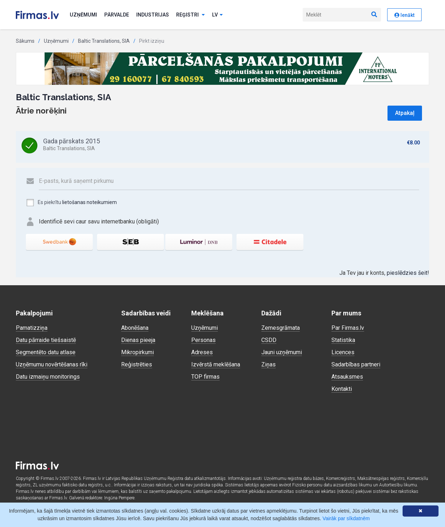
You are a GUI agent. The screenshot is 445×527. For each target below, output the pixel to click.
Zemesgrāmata (280, 327)
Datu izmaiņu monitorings (48, 376)
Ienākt (404, 15)
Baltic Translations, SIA (104, 41)
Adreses (202, 352)
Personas (203, 340)
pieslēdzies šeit (407, 272)
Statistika (343, 340)
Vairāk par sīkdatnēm (346, 518)
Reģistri (190, 15)
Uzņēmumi (83, 15)
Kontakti (341, 388)
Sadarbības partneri (355, 364)
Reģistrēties (136, 364)
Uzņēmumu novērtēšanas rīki (51, 364)
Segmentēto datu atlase (45, 352)
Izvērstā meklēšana (215, 364)
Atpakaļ (404, 113)
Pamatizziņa (31, 327)
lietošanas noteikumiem (89, 202)
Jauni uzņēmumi (281, 352)
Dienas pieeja (138, 340)
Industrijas (152, 15)
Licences (342, 352)
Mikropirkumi (137, 352)
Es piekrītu (71, 202)
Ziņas (268, 364)
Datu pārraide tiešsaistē (46, 340)
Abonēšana (134, 327)
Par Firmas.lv (347, 327)
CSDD (268, 340)
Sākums (25, 41)
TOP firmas (205, 376)
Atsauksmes (347, 376)
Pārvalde (116, 15)
